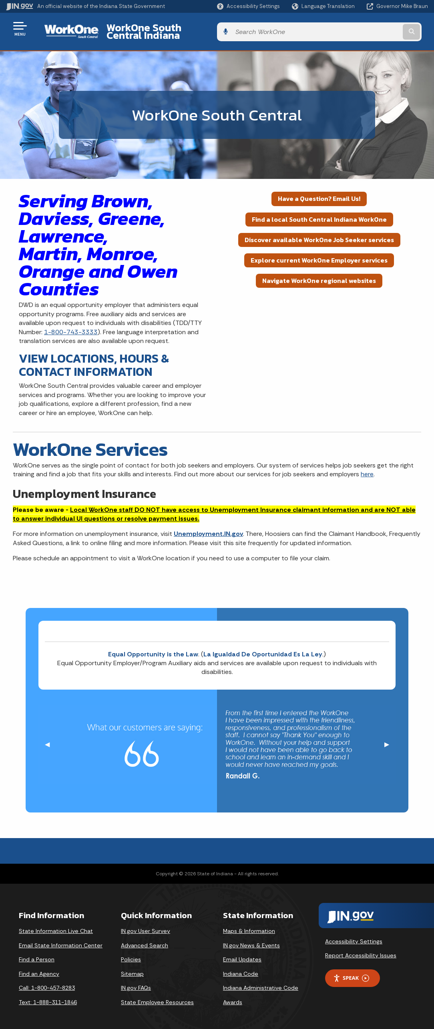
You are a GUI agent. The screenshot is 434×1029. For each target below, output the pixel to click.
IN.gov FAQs (136, 981)
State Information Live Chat (56, 925)
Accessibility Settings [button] (353, 935)
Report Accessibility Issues (360, 949)
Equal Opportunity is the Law (153, 648)
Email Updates (242, 953)
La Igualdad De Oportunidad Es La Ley (262, 648)
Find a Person (36, 953)
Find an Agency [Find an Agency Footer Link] (39, 967)
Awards (232, 996)
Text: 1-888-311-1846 (48, 996)
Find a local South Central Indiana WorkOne (319, 213)
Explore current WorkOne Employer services (319, 254)
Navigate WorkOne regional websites (319, 274)
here (367, 468)
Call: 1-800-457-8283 (47, 981)
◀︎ (50, 738)
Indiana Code (240, 967)
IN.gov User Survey (145, 925)
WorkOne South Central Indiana (171, 28)
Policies (131, 953)
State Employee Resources (157, 996)
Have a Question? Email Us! (319, 192)
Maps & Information (249, 925)
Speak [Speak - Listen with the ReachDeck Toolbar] (351, 972)
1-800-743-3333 (71, 325)
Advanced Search (144, 939)
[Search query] (380, 28)
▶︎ (390, 738)
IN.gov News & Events (251, 939)
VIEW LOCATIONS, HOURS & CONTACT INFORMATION (94, 359)
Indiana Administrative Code (260, 981)
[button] (248, 6)
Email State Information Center (60, 939)
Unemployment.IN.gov (208, 528)
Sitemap (132, 967)
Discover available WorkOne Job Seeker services (319, 233)
